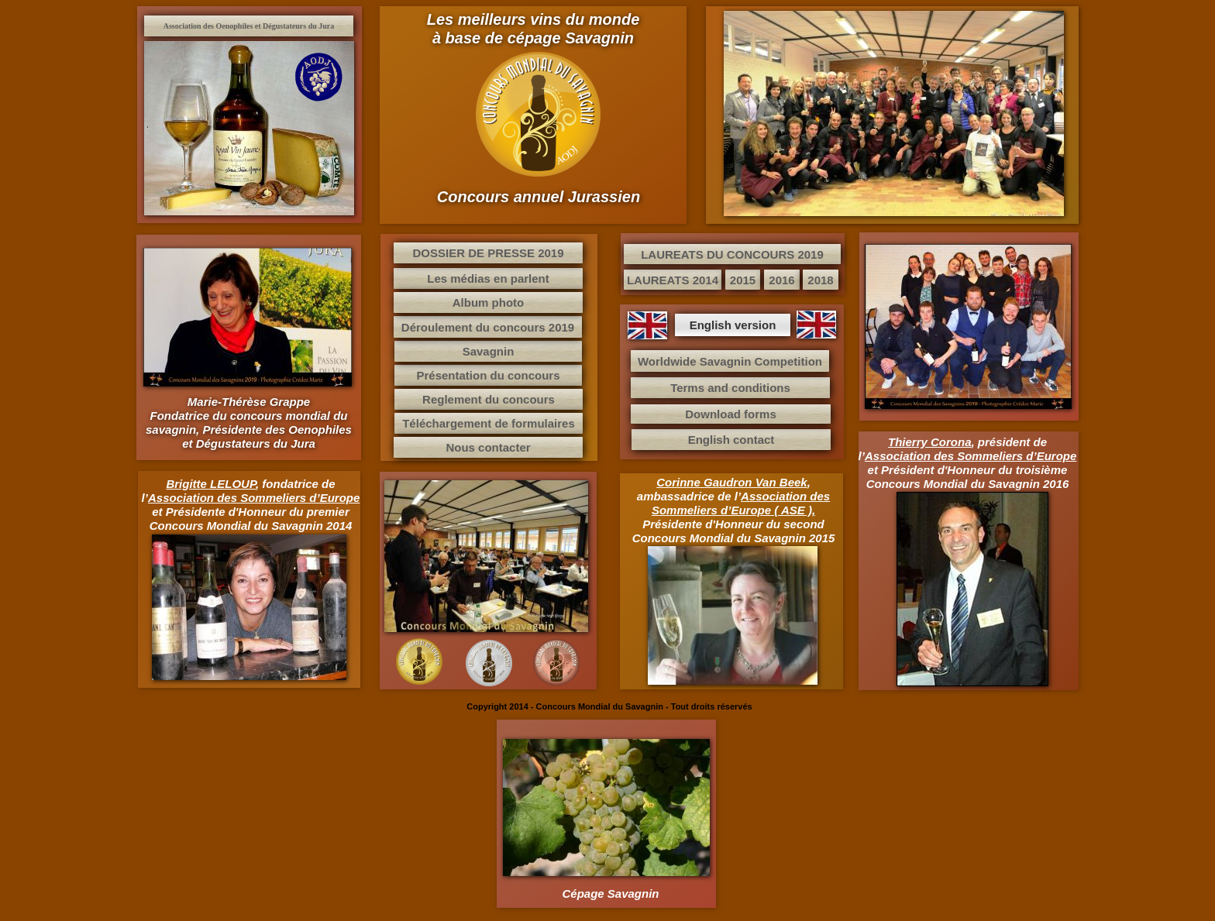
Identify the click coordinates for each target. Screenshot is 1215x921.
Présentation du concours (487, 375)
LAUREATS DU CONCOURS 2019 (732, 254)
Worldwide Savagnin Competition (730, 361)
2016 (781, 280)
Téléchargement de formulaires (488, 423)
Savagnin (489, 351)
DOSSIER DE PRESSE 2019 (487, 252)
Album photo (488, 302)
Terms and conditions (730, 387)
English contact (731, 439)
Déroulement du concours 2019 (487, 327)
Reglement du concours (488, 399)
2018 (820, 280)
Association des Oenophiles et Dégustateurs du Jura (249, 26)
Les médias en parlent (488, 278)
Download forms (730, 414)
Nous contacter (488, 447)
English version (733, 325)
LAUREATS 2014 (672, 280)
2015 (743, 280)
